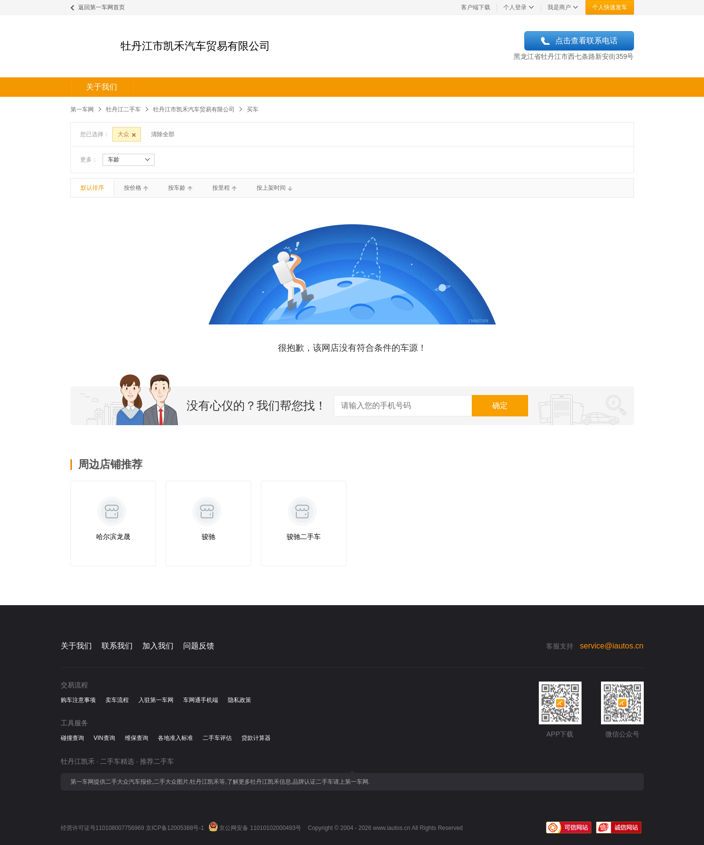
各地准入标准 (175, 738)
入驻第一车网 (155, 700)
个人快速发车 (609, 7)
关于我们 (101, 87)
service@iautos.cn (612, 646)
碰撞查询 (72, 738)
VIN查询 (104, 738)
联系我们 (117, 646)
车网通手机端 (200, 700)
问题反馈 (198, 646)
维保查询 (136, 738)
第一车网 (82, 109)
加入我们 (157, 646)
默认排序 (92, 187)
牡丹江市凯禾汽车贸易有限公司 (194, 109)
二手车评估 (217, 738)
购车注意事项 (78, 700)
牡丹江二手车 (123, 109)
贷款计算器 (256, 738)
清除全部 (162, 134)
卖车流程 (117, 700)
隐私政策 (239, 700)
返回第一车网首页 (101, 7)
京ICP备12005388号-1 (175, 828)
